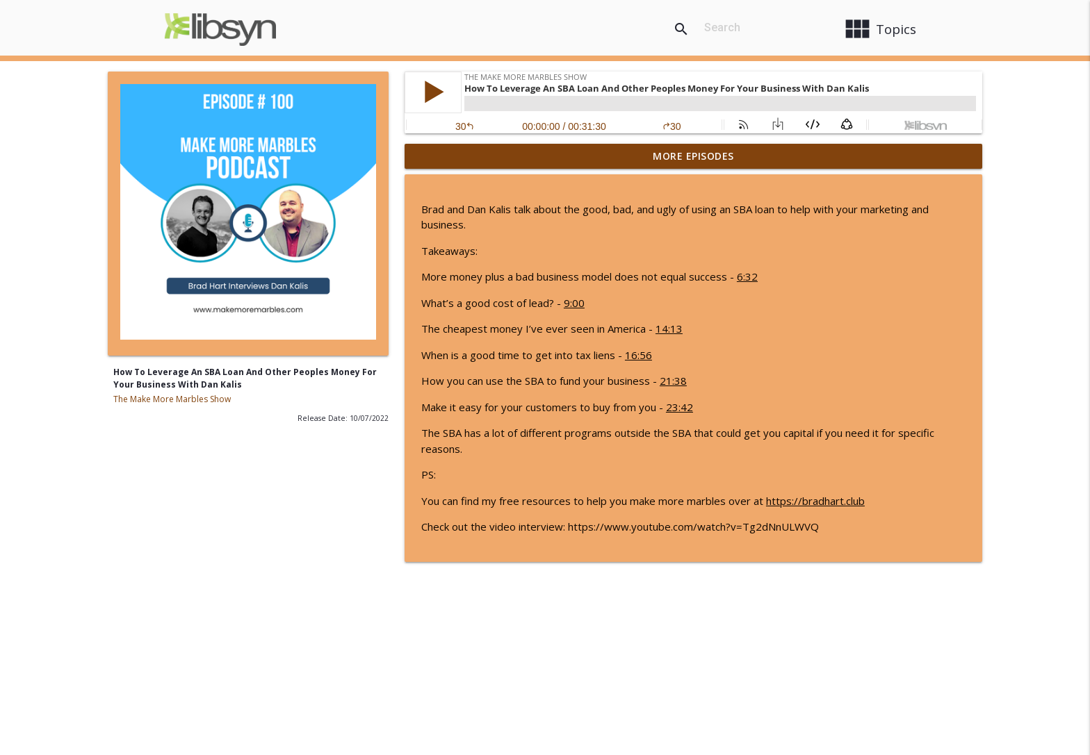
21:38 (673, 381)
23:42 (679, 407)
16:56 (638, 355)
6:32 (747, 276)
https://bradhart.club (815, 501)
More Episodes (693, 156)
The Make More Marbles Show (172, 399)
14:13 (669, 328)
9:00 (574, 303)
